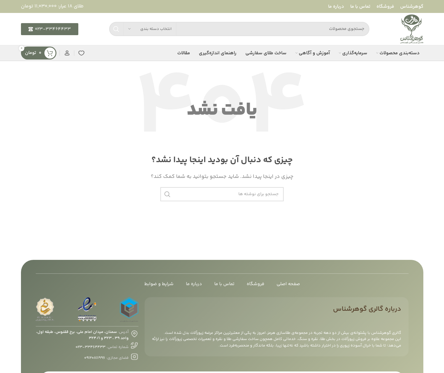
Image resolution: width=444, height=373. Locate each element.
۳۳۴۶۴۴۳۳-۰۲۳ (90, 347)
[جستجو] (239, 29)
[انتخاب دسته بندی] (149, 29)
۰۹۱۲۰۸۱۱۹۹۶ (94, 358)
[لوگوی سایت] (411, 29)
